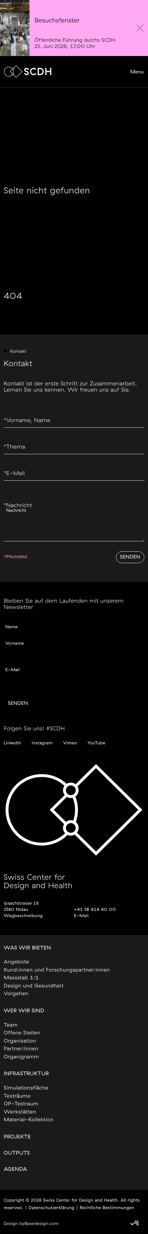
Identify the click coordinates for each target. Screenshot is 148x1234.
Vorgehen (16, 993)
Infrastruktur (26, 1073)
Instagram (42, 743)
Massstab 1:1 (21, 978)
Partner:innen (21, 1049)
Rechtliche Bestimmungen (107, 1208)
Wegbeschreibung (23, 916)
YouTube (96, 743)
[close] (140, 28)
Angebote (16, 962)
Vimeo (70, 743)
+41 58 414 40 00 (95, 909)
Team (11, 1025)
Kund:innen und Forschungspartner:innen (57, 970)
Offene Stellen (22, 1033)
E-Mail (14, 473)
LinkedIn (12, 743)
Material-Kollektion (28, 1120)
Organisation (20, 1041)
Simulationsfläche (26, 1088)
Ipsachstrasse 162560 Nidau (21, 906)
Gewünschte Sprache (26, 678)
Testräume (17, 1096)
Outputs (17, 1153)
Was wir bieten (27, 948)
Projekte (17, 1137)
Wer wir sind (24, 1011)
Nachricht (18, 505)
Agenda (15, 1169)
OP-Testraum (21, 1104)
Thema (14, 447)
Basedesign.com (42, 1224)
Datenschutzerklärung (51, 1208)
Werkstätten (20, 1112)
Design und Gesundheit (33, 986)
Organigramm (21, 1057)
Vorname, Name (27, 420)
